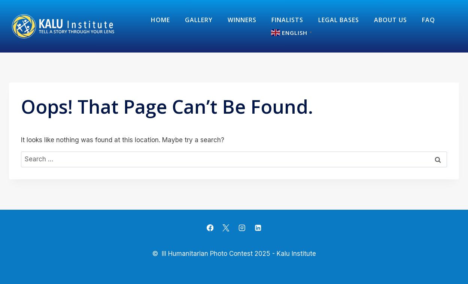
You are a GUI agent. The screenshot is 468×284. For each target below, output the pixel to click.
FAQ (428, 20)
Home (160, 20)
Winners (242, 20)
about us (390, 20)
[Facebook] (210, 228)
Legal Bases (338, 20)
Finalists (287, 20)
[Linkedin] (258, 228)
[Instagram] (242, 228)
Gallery (199, 20)
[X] (226, 228)
